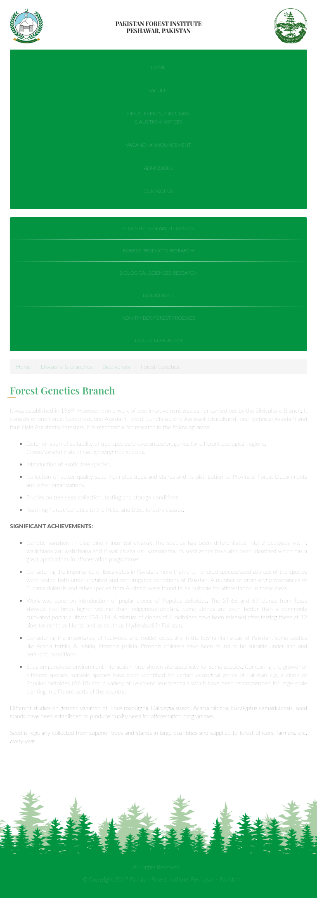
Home (158, 67)
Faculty (159, 91)
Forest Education (158, 340)
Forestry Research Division (158, 228)
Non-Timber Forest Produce (158, 318)
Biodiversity (158, 295)
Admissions (158, 168)
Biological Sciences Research (158, 273)
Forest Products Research (158, 250)
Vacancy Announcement (158, 145)
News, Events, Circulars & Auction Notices (158, 118)
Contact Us (158, 191)
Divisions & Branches (66, 366)
